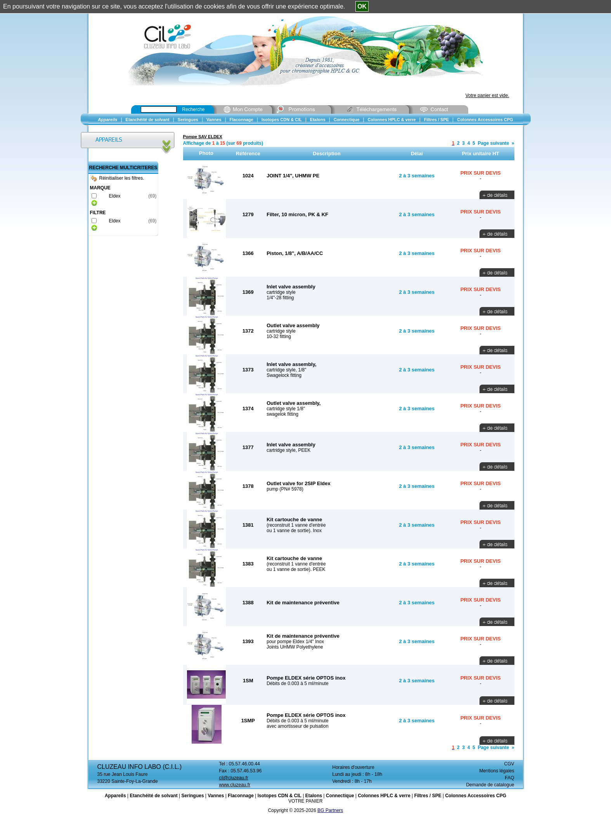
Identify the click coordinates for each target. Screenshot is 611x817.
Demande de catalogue (490, 785)
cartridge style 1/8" (286, 408)
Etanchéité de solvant (153, 795)
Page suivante (493, 143)
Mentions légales (496, 771)
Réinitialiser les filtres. (117, 178)
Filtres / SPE (427, 795)
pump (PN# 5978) (285, 489)
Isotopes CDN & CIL (279, 795)
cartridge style (281, 292)
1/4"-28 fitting (280, 297)
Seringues (193, 795)
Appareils (115, 795)
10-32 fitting (279, 336)
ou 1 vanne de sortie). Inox (294, 530)
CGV (509, 764)
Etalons (313, 795)
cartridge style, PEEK (288, 450)
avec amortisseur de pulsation (297, 726)
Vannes (216, 795)
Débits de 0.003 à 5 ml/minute (297, 683)
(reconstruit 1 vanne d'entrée (296, 525)
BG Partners (330, 810)
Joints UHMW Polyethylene (295, 647)
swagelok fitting (282, 414)
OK (362, 6)
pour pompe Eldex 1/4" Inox (295, 641)
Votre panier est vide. (487, 95)
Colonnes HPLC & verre (384, 795)
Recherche (193, 109)
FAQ (509, 778)
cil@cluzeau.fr (234, 778)
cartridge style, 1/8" (286, 370)
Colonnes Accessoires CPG (475, 795)
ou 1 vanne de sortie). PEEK (296, 569)
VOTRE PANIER (305, 801)
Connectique (340, 795)
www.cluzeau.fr (235, 785)
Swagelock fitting (284, 375)
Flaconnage (241, 795)
